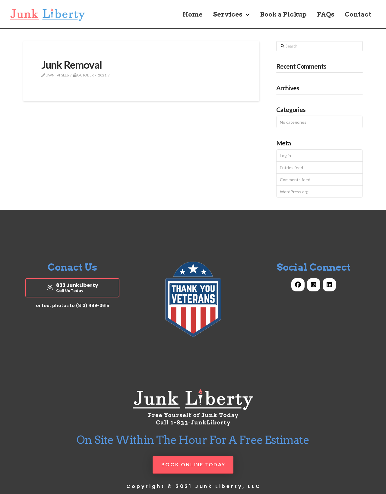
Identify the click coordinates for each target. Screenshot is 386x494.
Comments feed (295, 179)
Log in (285, 155)
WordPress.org (294, 191)
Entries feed (291, 167)
